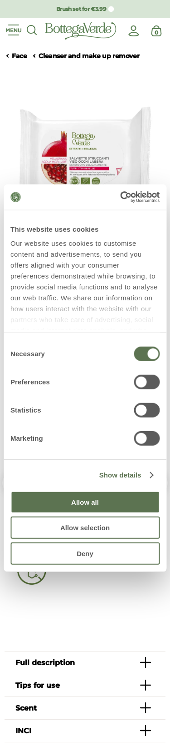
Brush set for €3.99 (81, 8)
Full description (45, 662)
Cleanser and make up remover (89, 56)
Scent (26, 708)
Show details (120, 475)
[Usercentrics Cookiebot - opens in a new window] (121, 197)
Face (19, 56)
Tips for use (37, 685)
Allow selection (85, 528)
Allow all (85, 502)
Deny (85, 553)
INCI (23, 730)
